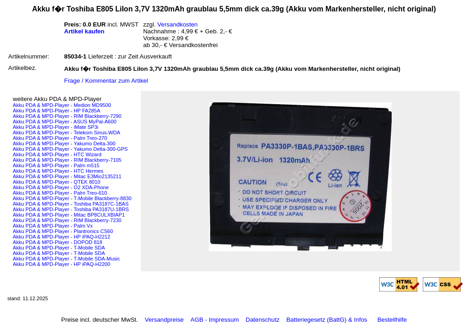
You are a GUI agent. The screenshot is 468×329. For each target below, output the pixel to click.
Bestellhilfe (392, 319)
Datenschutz (263, 319)
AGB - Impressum (215, 319)
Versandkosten (177, 24)
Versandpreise (164, 319)
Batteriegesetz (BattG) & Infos (326, 319)
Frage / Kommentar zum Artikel (106, 80)
